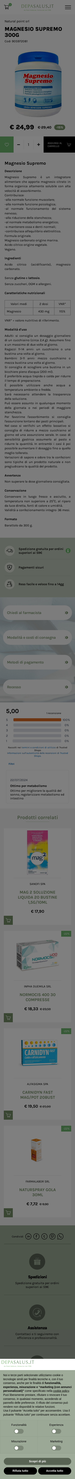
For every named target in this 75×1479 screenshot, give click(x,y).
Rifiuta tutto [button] (20, 1470)
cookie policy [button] (61, 1390)
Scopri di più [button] (37, 1461)
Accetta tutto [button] (54, 1470)
